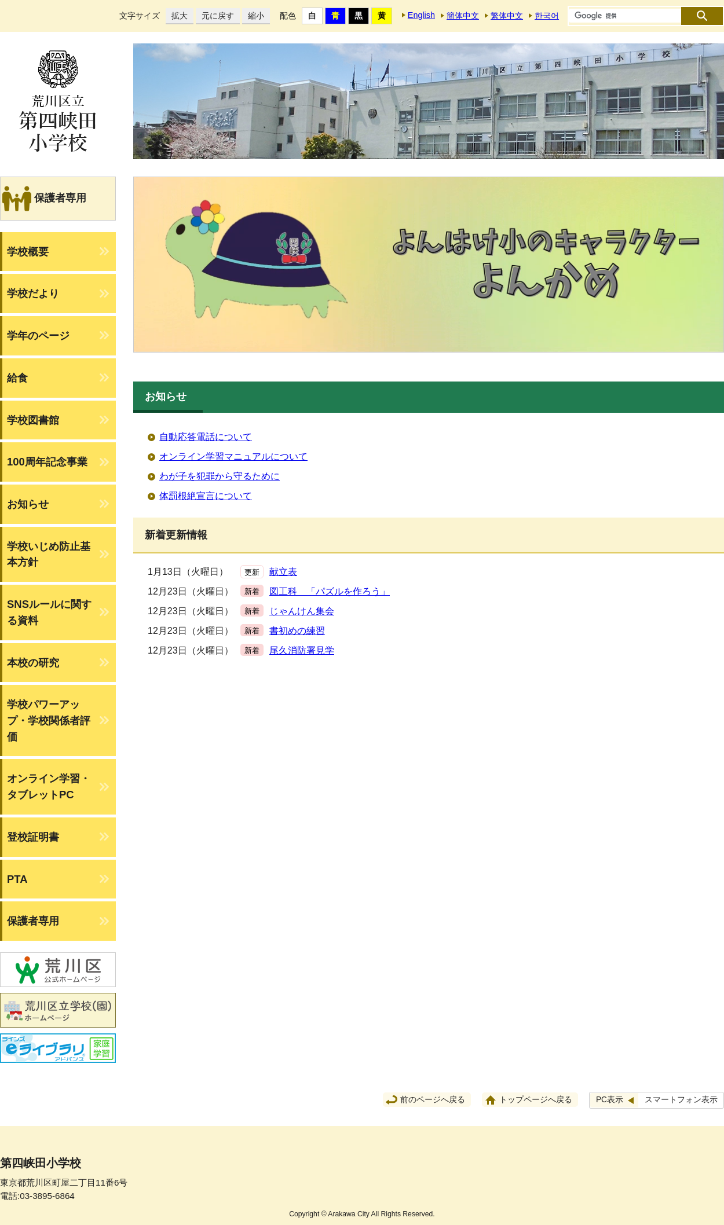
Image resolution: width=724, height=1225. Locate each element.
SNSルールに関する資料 (49, 612)
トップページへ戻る (535, 1099)
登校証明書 (33, 837)
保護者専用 (33, 921)
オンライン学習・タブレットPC (48, 786)
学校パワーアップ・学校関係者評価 (48, 720)
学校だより (33, 293)
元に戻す (215, 15)
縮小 (253, 15)
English (421, 15)
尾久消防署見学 (301, 650)
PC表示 (609, 1099)
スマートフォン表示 (681, 1099)
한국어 (547, 15)
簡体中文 (463, 15)
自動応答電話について (205, 437)
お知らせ (28, 504)
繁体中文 (507, 15)
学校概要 (28, 251)
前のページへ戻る (432, 1099)
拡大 (177, 15)
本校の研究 (33, 662)
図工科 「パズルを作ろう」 (329, 591)
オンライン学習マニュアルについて (233, 456)
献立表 (283, 572)
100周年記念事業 (47, 462)
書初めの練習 (297, 631)
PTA (17, 879)
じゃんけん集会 (301, 611)
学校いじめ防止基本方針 (48, 554)
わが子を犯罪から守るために (219, 476)
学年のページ (38, 335)
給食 (17, 378)
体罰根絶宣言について (205, 496)
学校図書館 (33, 420)
